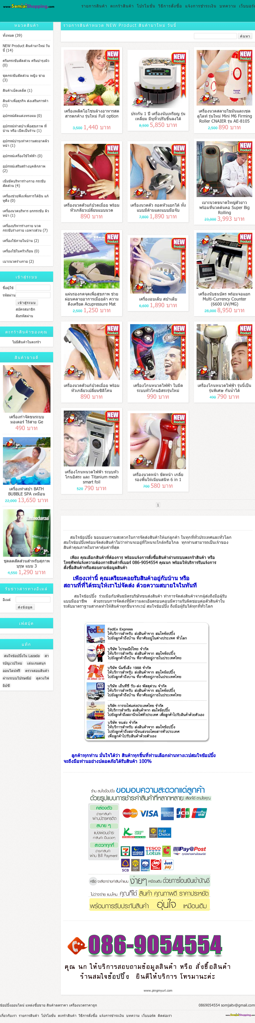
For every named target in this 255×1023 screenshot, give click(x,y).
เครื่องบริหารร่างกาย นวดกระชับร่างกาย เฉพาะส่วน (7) (25, 227)
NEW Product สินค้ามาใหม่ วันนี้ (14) (26, 47)
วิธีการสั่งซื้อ (170, 5)
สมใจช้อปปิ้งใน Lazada (22, 655)
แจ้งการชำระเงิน (200, 5)
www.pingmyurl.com (158, 990)
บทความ (227, 5)
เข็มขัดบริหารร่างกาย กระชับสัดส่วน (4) (24, 183)
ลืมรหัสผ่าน (24, 316)
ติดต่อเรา (165, 1015)
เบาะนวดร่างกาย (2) (18, 261)
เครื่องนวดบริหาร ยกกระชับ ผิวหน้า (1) (26, 213)
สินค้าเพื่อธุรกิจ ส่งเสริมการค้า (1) (25, 102)
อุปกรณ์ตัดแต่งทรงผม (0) (22, 115)
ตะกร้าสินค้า (122, 5)
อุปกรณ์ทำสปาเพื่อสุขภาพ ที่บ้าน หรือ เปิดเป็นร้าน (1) (25, 128)
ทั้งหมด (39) (12, 35)
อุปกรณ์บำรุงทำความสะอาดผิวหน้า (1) (26, 143)
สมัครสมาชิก (25, 309)
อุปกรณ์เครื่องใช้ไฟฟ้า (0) (22, 155)
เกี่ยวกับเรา (8, 1015)
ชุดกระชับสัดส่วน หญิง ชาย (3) (24, 77)
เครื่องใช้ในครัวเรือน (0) (21, 251)
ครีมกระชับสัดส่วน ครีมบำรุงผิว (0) (26, 62)
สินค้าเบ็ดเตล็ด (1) (17, 90)
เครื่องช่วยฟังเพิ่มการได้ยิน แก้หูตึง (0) (26, 198)
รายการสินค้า (94, 5)
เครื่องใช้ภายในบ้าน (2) (21, 240)
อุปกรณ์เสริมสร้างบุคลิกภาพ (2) (24, 168)
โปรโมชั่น (146, 5)
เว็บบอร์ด (149, 1015)
